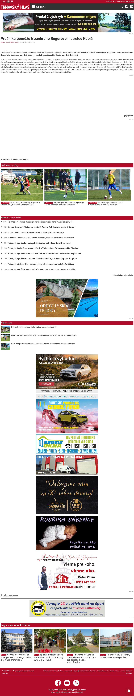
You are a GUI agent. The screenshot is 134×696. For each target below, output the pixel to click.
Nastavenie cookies (117, 671)
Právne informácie (50, 671)
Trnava (3, 655)
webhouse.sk (78, 692)
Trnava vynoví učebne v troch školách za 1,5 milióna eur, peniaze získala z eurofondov (81, 658)
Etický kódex (84, 671)
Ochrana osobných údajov (68, 671)
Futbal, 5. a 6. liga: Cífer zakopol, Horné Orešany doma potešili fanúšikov (41, 264)
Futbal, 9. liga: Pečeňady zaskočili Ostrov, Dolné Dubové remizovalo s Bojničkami (44, 253)
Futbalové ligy (15, 42)
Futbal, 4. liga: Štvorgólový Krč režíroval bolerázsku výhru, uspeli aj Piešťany (42, 269)
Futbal (8, 42)
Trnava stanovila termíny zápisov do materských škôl (115, 656)
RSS (98, 671)
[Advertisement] (67, 95)
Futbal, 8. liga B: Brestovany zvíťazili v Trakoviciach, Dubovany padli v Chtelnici (43, 248)
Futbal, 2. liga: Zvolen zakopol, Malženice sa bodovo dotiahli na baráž (39, 243)
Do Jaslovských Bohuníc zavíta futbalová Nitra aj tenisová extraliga (105, 203)
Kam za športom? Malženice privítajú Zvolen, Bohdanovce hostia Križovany (64, 203)
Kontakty (105, 671)
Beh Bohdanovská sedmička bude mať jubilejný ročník (33, 327)
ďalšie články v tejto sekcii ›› (123, 275)
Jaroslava (130, 1)
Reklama (93, 671)
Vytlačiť (128, 115)
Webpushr (45, 19)
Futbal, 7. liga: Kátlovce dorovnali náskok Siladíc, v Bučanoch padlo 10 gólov (42, 259)
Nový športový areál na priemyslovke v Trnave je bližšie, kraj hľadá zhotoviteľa (16, 657)
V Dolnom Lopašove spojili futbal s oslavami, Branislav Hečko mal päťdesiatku (41, 238)
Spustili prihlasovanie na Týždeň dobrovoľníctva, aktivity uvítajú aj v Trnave (48, 657)
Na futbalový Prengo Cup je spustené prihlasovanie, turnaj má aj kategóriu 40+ (20, 203)
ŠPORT (3, 42)
